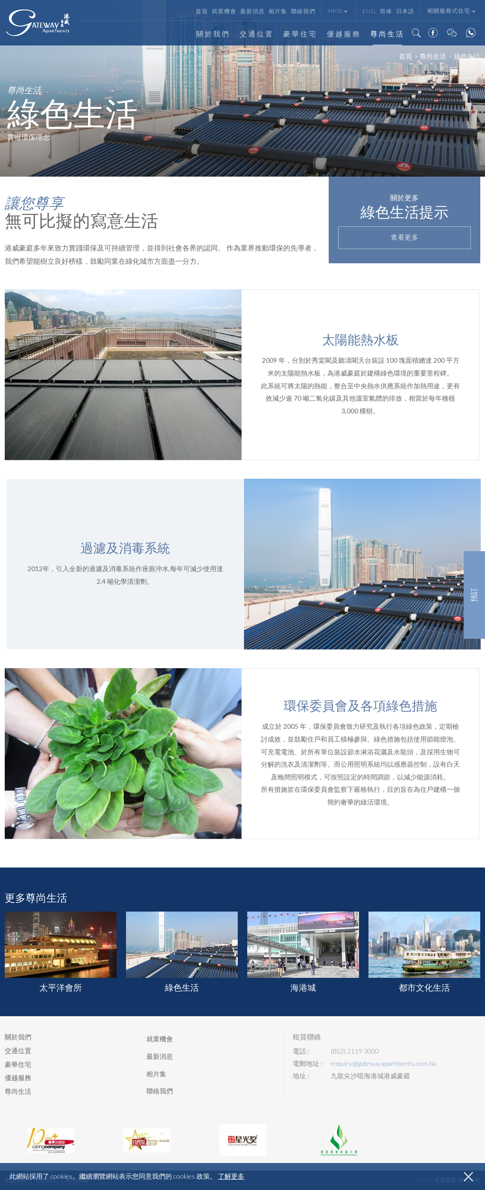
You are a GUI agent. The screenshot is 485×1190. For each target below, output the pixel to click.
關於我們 (213, 33)
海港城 (303, 952)
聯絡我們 (303, 11)
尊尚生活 (387, 33)
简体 (386, 11)
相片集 (278, 11)
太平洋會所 (61, 952)
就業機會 (224, 11)
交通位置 (257, 33)
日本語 (405, 11)
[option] (242, 88)
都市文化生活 (424, 952)
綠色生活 (182, 952)
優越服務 (344, 33)
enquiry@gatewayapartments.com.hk (383, 1063)
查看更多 (404, 237)
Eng (369, 11)
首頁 (202, 11)
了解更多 (231, 1176)
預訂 (474, 595)
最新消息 (252, 11)
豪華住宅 (300, 33)
